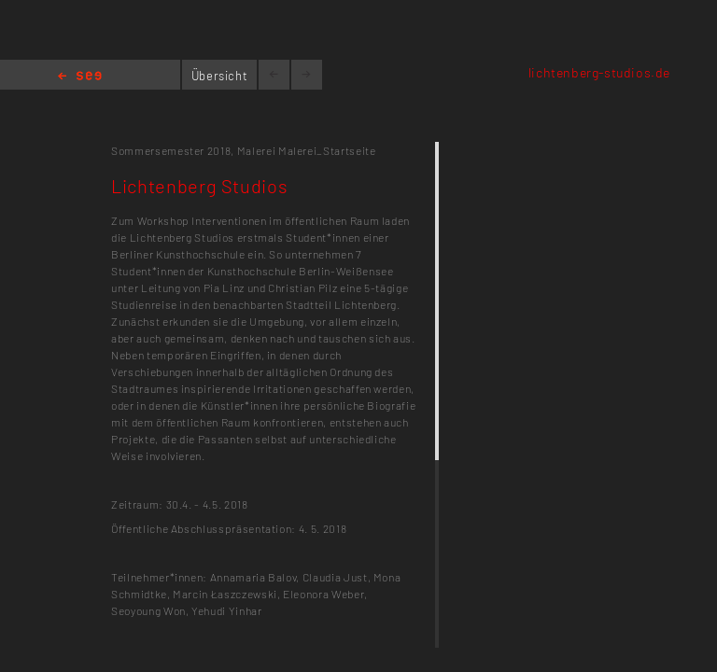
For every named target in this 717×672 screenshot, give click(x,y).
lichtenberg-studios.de (599, 72)
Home (80, 77)
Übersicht (219, 75)
